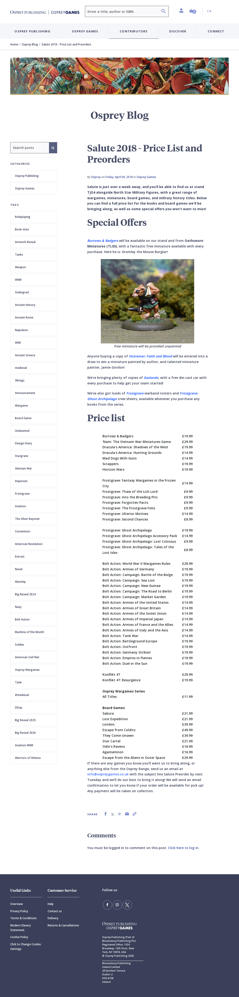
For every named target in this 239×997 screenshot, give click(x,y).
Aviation (20, 506)
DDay (18, 707)
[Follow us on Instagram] (116, 904)
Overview (16, 904)
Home (14, 44)
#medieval (22, 695)
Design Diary (23, 443)
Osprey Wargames (27, 670)
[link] (105, 814)
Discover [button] (177, 31)
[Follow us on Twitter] (124, 904)
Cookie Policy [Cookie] (19, 937)
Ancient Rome (24, 317)
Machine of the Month (29, 632)
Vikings (20, 380)
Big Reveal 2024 (25, 594)
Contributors (134, 31)
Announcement (25, 393)
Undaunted (22, 431)
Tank (18, 682)
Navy (18, 607)
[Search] (163, 12)
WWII (18, 280)
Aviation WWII (24, 745)
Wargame (21, 406)
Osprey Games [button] (85, 31)
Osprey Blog (30, 44)
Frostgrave (22, 494)
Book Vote (22, 229)
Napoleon (21, 330)
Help (50, 904)
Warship (20, 582)
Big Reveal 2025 (25, 720)
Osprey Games (25, 188)
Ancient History (25, 305)
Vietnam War (23, 468)
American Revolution (28, 544)
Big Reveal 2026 (25, 733)
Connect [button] (216, 31)
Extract (20, 556)
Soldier (19, 645)
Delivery (53, 918)
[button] (193, 11)
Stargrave (21, 456)
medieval (21, 368)
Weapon (20, 267)
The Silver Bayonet (27, 519)
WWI (18, 343)
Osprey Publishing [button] (32, 31)
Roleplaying (22, 217)
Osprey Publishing (27, 176)
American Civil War (27, 657)
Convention (22, 531)
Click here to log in (183, 848)
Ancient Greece (25, 355)
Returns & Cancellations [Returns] (63, 925)
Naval (18, 569)
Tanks (19, 255)
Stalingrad (22, 292)
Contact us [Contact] (55, 911)
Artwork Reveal (25, 242)
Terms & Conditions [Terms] (23, 918)
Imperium (21, 481)
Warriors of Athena (28, 758)
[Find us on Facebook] (107, 904)
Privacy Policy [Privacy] (19, 911)
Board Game (23, 418)
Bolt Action (22, 619)
